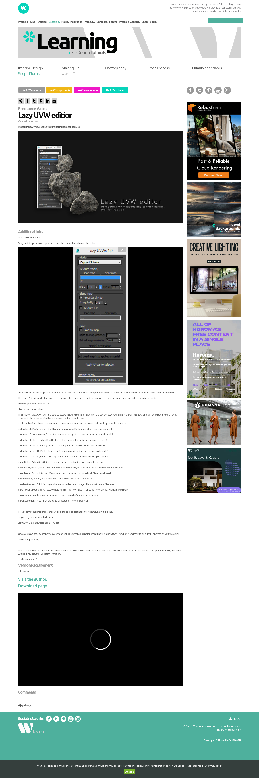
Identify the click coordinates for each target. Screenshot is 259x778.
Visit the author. (32, 579)
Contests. (102, 21)
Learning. (54, 21)
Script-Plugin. (29, 73)
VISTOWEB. (235, 740)
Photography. (116, 68)
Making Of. (71, 68)
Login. (153, 21)
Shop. (145, 21)
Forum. (113, 21)
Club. (33, 21)
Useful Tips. (71, 73)
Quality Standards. (207, 68)
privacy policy (215, 765)
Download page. (33, 585)
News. (65, 21)
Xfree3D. (90, 21)
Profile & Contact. (129, 21)
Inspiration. (76, 21)
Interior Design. (31, 68)
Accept (129, 771)
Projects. (23, 21)
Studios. (42, 21)
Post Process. (160, 68)
